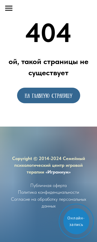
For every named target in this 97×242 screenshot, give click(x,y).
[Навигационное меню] (8, 8)
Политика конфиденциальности (48, 192)
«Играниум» (58, 172)
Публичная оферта (48, 185)
